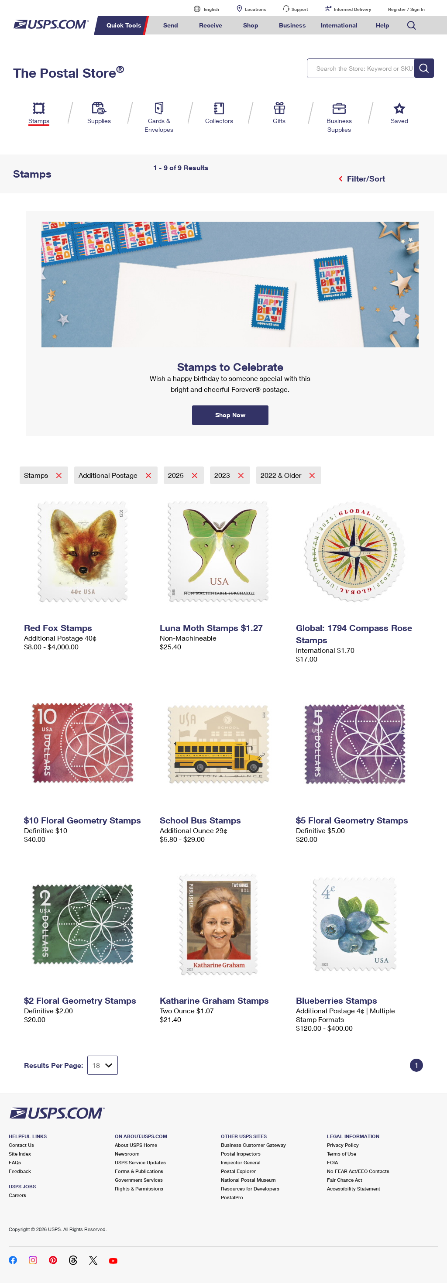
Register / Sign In (406, 9)
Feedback (20, 1171)
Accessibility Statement (353, 1188)
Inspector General (241, 1162)
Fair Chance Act (344, 1180)
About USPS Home (136, 1145)
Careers (17, 1195)
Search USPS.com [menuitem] (412, 25)
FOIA (332, 1162)
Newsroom (127, 1153)
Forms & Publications (139, 1171)
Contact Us (21, 1145)
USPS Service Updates (140, 1162)
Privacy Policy (343, 1145)
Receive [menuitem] (210, 25)
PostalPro (232, 1197)
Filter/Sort (365, 178)
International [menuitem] (339, 25)
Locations (255, 9)
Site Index (20, 1153)
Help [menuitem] (382, 25)
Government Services (139, 1180)
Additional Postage (109, 475)
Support (300, 9)
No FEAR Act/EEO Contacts (358, 1171)
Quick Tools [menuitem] (124, 25)
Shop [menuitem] (250, 25)
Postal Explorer (238, 1171)
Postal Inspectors (241, 1153)
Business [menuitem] (292, 25)
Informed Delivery (352, 9)
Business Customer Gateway (253, 1145)
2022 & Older (282, 475)
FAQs (15, 1162)
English (202, 9)
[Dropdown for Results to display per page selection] (102, 1065)
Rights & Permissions (139, 1188)
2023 (223, 475)
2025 (177, 475)
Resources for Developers (250, 1188)
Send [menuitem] (170, 25)
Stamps (37, 475)
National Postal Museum (248, 1180)
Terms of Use (341, 1153)
